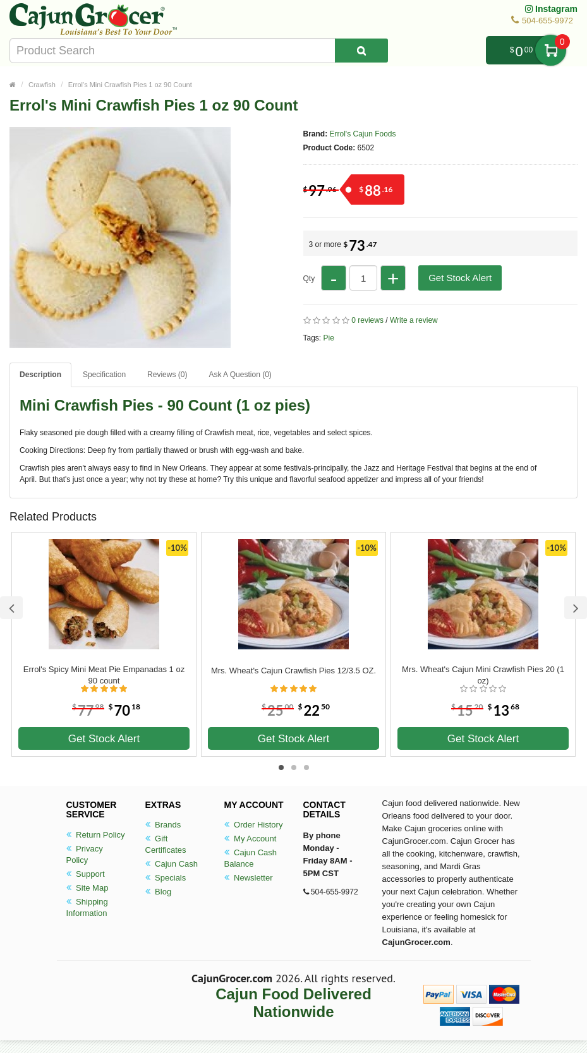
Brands (163, 824)
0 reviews (367, 320)
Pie (329, 338)
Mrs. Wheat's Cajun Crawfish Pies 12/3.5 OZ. (293, 670)
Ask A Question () (240, 374)
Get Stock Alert (460, 277)
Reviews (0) (167, 374)
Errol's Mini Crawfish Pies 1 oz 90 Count (130, 84)
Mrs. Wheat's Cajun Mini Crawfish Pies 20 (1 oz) (483, 675)
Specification (104, 374)
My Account (250, 838)
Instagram (551, 9)
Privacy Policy (84, 854)
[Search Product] (361, 51)
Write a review (414, 320)
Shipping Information (87, 907)
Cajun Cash (171, 864)
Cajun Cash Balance (250, 858)
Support (85, 874)
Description (40, 374)
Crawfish (42, 84)
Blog (158, 891)
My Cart (550, 50)
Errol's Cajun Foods (363, 133)
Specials (165, 877)
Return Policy (95, 834)
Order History (253, 824)
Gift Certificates (165, 844)
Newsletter (248, 877)
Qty (309, 278)
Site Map (87, 888)
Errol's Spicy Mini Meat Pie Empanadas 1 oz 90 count (104, 675)
